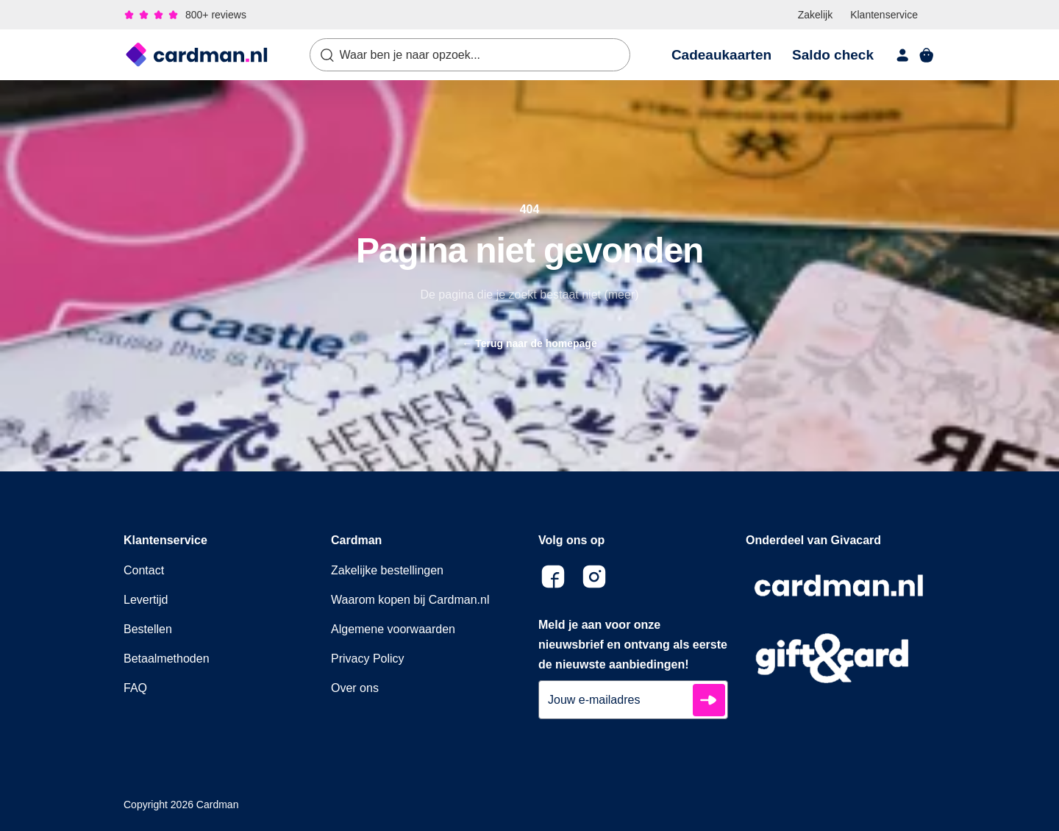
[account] (903, 55)
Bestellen (148, 629)
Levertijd (146, 599)
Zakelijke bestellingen (387, 570)
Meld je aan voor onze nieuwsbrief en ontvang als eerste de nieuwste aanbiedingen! (632, 644)
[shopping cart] (926, 55)
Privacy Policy (367, 658)
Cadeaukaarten (721, 55)
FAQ (135, 688)
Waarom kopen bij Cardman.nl (410, 599)
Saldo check (833, 55)
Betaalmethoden (167, 658)
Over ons (355, 688)
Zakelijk (815, 15)
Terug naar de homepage (529, 343)
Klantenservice (884, 15)
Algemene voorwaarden (393, 629)
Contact (144, 570)
